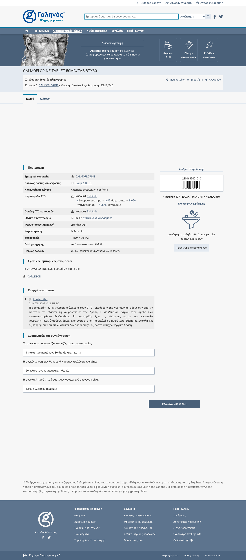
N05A (132, 200)
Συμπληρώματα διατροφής (89, 540)
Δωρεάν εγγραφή (178, 3)
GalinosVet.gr (183, 540)
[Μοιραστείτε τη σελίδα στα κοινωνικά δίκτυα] (174, 79)
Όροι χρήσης (191, 555)
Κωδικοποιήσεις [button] (97, 31)
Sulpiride (92, 196)
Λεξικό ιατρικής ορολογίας (140, 533)
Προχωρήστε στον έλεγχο (191, 247)
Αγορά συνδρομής (209, 3)
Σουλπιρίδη (40, 299)
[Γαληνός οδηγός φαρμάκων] (43, 16)
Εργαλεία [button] (117, 31)
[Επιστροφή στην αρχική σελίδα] (46, 523)
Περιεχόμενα (41, 31)
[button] (208, 16)
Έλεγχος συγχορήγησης (138, 515)
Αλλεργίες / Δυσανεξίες (138, 527)
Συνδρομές (179, 515)
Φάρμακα (79, 515)
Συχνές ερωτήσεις (184, 527)
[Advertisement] (123, 131)
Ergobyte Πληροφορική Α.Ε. (45, 555)
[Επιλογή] (191, 16)
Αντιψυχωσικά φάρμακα (97, 218)
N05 (107, 200)
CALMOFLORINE (49, 85)
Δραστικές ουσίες (85, 521)
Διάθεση (46, 99)
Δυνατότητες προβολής (187, 521)
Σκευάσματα (81, 533)
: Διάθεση (174, 404)
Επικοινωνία (212, 555)
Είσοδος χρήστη (148, 3)
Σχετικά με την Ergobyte (187, 533)
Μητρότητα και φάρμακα (138, 521)
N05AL (103, 204)
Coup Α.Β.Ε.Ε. (84, 183)
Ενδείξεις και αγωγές (87, 527)
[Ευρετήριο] (194, 79)
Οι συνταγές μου (133, 540)
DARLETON (34, 276)
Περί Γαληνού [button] (135, 31)
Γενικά (30, 99)
